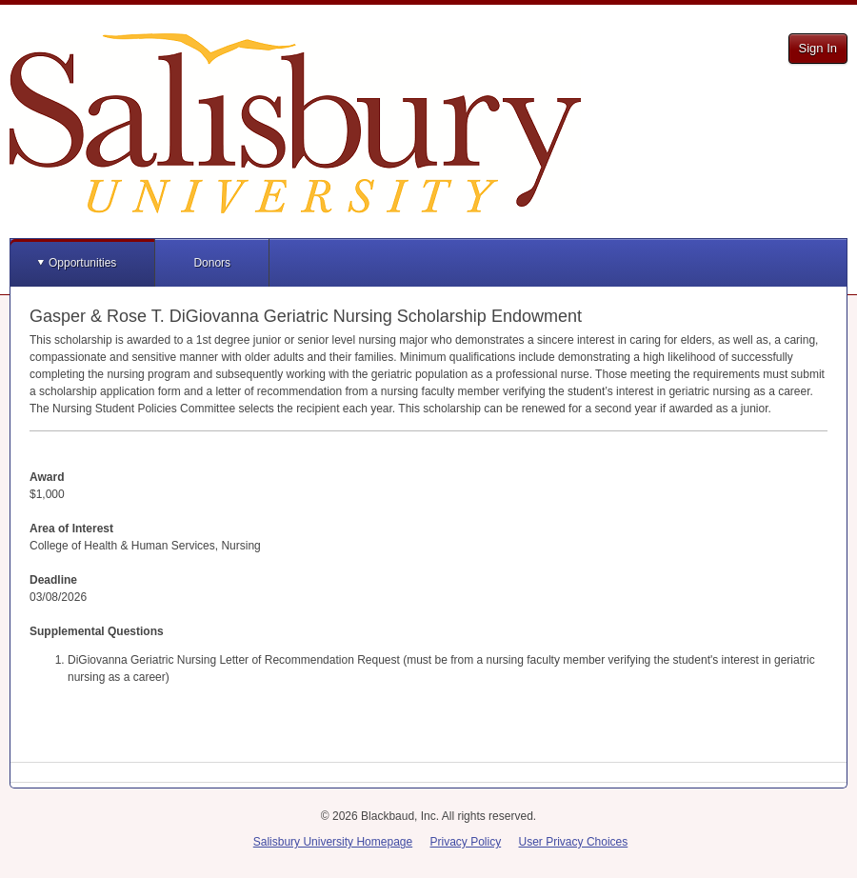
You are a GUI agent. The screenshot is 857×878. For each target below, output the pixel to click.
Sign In (818, 48)
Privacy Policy (466, 841)
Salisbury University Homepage (332, 841)
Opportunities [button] (82, 262)
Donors (211, 262)
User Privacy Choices (573, 841)
